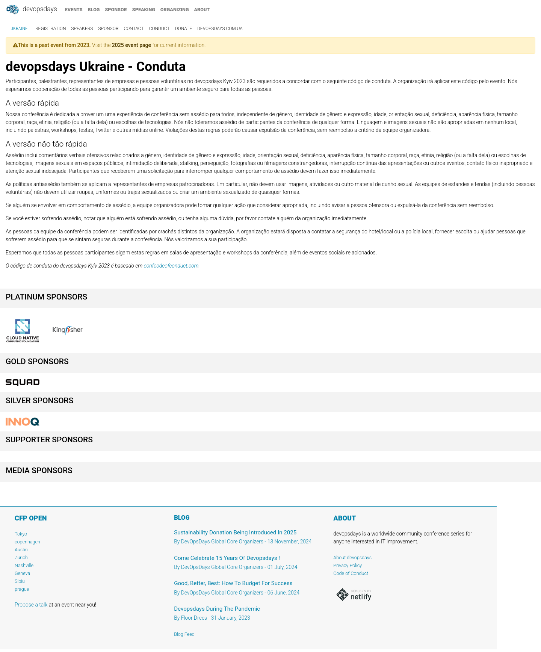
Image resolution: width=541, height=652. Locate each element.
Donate (183, 28)
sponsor (116, 9)
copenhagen (27, 542)
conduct (159, 28)
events (74, 9)
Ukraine (19, 28)
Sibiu (20, 581)
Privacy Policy (347, 565)
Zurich (21, 557)
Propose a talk (31, 605)
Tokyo (21, 534)
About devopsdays (352, 557)
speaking (143, 9)
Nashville (24, 565)
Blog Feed (184, 634)
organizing (174, 9)
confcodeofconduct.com (171, 266)
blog (94, 9)
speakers (82, 28)
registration (50, 28)
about (202, 9)
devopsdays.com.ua (220, 28)
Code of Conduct (350, 573)
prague (22, 589)
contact (134, 28)
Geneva (22, 573)
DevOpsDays (31, 9)
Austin (21, 549)
